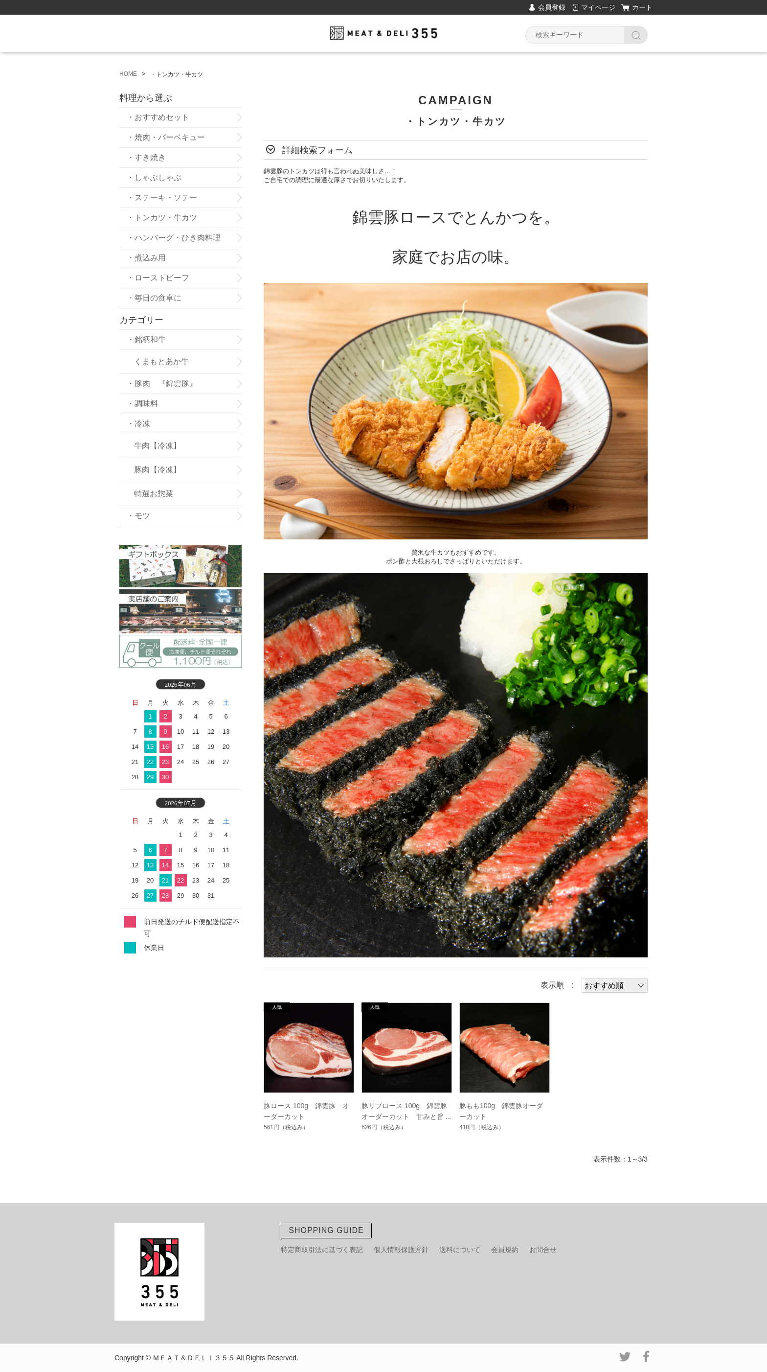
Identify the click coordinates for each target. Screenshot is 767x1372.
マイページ (598, 7)
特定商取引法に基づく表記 (322, 1250)
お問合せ (543, 1250)
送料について (459, 1250)
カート (642, 7)
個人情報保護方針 (401, 1250)
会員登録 (551, 7)
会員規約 (505, 1250)
